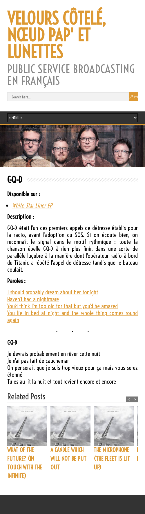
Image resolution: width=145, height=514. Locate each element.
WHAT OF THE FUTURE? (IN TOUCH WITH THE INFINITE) (24, 463)
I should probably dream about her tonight (52, 292)
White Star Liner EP (32, 205)
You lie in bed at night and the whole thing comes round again (72, 316)
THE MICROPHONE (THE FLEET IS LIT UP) (112, 458)
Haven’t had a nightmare (33, 299)
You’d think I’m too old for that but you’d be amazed (62, 306)
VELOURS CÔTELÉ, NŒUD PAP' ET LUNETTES (56, 35)
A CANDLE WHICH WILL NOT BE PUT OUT (68, 458)
